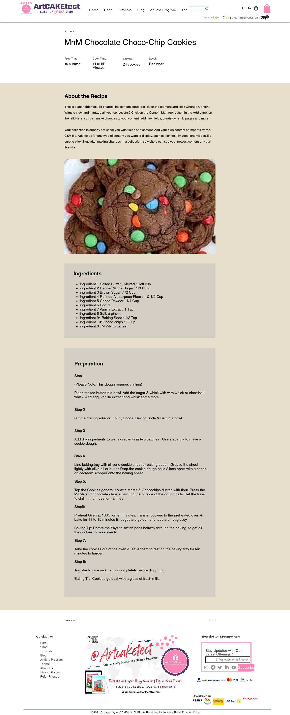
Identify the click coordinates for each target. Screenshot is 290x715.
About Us (46, 668)
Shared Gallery (50, 673)
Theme (45, 664)
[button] (125, 10)
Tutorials (46, 651)
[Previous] (77, 620)
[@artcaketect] (226, 667)
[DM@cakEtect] (220, 667)
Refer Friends (49, 677)
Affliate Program (51, 660)
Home (44, 643)
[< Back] (77, 31)
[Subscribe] (246, 667)
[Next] (205, 620)
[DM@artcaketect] (206, 667)
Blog (43, 656)
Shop (44, 647)
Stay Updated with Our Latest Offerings (223, 652)
